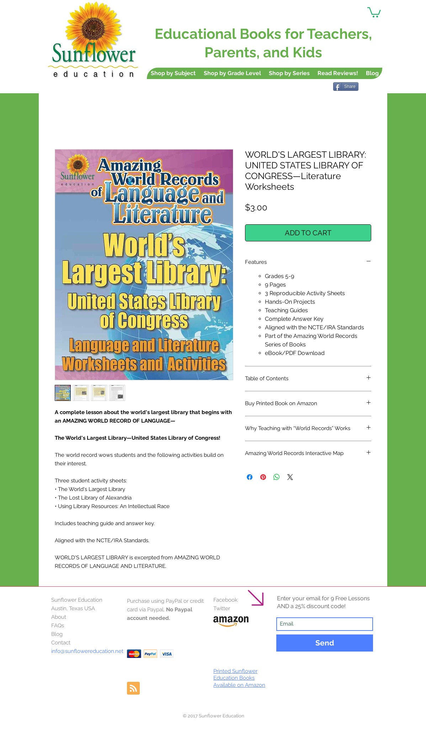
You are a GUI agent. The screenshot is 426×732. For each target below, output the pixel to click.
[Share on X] (290, 477)
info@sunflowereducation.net (87, 651)
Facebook (225, 600)
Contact (60, 642)
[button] (374, 11)
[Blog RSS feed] (133, 688)
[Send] (324, 643)
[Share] (345, 86)
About (58, 617)
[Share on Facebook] (249, 477)
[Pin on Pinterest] (263, 477)
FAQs (57, 625)
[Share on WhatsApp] (276, 477)
